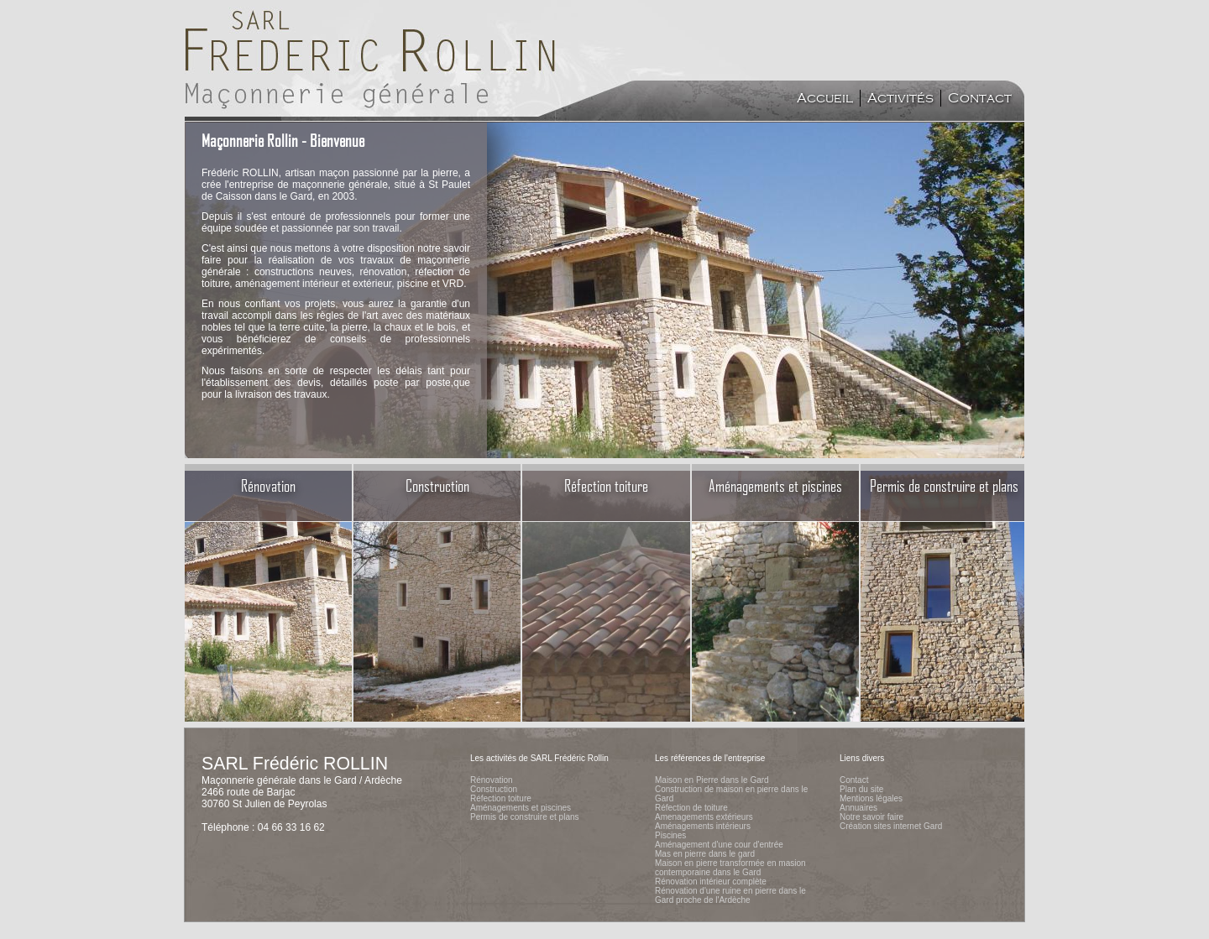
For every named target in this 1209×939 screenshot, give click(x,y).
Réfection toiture (500, 798)
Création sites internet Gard (891, 826)
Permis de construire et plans (524, 817)
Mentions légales (871, 798)
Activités (900, 98)
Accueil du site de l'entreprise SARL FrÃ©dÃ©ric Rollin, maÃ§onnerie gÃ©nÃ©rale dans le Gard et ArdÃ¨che (372, 58)
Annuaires (858, 807)
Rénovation (491, 780)
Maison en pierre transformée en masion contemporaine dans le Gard (730, 867)
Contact (980, 98)
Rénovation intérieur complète (711, 881)
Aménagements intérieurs (703, 826)
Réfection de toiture (691, 807)
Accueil (825, 98)
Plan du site (861, 789)
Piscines (670, 835)
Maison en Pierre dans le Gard (712, 780)
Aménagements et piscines (520, 807)
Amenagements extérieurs (704, 817)
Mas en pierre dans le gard (705, 853)
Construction (493, 789)
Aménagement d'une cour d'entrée (719, 844)
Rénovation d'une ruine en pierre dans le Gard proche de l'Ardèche (730, 895)
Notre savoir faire (871, 817)
